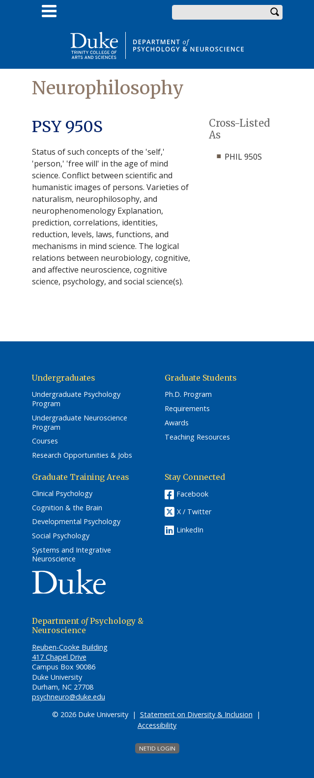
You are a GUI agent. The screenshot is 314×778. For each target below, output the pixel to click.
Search (275, 12)
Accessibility (157, 725)
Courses (45, 441)
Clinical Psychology (62, 493)
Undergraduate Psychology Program (76, 399)
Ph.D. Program (188, 394)
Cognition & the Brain (67, 507)
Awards (177, 422)
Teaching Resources (197, 437)
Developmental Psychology (76, 521)
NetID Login (157, 748)
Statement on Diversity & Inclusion (196, 714)
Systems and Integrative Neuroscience (71, 555)
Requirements (187, 408)
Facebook (192, 494)
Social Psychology (60, 535)
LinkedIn (189, 529)
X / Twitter (194, 511)
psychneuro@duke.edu (68, 696)
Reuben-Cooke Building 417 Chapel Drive (70, 652)
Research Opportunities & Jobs (82, 455)
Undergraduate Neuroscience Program (79, 423)
